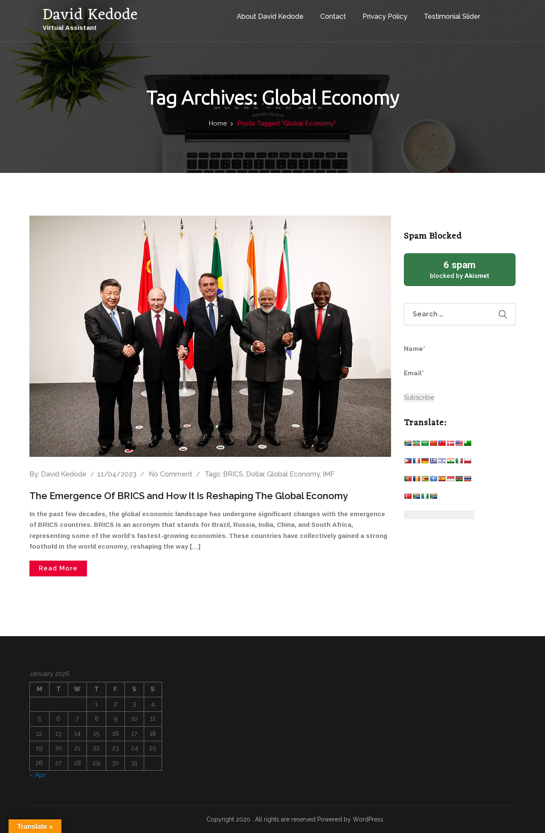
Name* (443, 354)
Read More (58, 568)
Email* (443, 378)
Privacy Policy (384, 16)
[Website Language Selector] (439, 515)
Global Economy (293, 474)
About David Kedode (270, 16)
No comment (170, 474)
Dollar (255, 474)
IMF (329, 474)
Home (218, 123)
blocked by (460, 269)
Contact (333, 16)
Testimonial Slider (452, 16)
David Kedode (64, 474)
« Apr (37, 775)
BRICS (233, 474)
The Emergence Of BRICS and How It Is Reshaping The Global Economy (188, 495)
